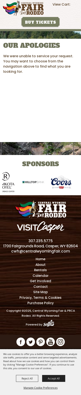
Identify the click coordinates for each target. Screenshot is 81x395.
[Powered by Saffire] (50, 324)
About (40, 264)
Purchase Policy (40, 303)
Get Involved (40, 281)
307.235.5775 (41, 240)
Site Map (40, 292)
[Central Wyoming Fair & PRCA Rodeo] (23, 7)
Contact (40, 286)
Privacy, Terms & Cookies (40, 297)
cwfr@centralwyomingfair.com (40, 251)
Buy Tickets (40, 22)
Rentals (40, 270)
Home (40, 259)
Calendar (41, 275)
